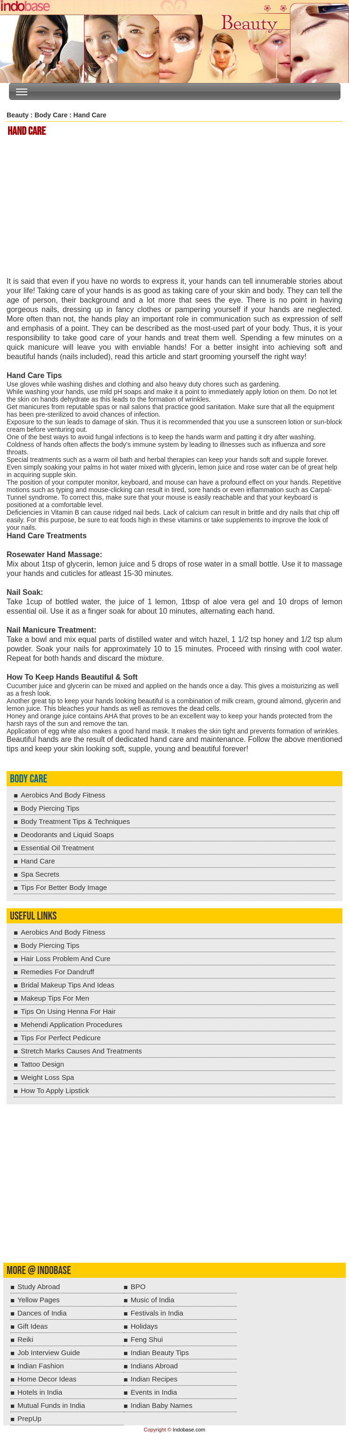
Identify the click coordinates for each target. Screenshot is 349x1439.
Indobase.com (189, 1429)
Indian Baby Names (161, 1405)
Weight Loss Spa (47, 1077)
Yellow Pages (38, 1300)
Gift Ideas (32, 1326)
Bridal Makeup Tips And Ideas (67, 985)
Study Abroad (38, 1287)
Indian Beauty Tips (160, 1353)
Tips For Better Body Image (64, 887)
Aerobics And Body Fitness (63, 795)
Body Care (50, 115)
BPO (138, 1287)
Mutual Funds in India (51, 1405)
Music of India (152, 1300)
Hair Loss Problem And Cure (65, 958)
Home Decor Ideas (46, 1379)
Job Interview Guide (48, 1353)
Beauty (18, 115)
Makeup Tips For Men (55, 998)
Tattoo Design (42, 1064)
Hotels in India (39, 1392)
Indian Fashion (40, 1366)
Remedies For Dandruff (57, 972)
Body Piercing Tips (50, 808)
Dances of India (41, 1313)
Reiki (25, 1339)
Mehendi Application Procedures (71, 1024)
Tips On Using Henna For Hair (68, 1011)
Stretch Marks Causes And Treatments (81, 1051)
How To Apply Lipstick (55, 1090)
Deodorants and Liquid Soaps (67, 835)
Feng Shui (147, 1339)
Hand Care (38, 861)
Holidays (144, 1326)
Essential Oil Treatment (57, 848)
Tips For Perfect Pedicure (61, 1038)
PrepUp (29, 1418)
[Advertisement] (176, 207)
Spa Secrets (40, 874)
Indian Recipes (154, 1379)
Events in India (154, 1392)
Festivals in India (157, 1313)
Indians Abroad (154, 1366)
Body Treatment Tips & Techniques (75, 821)
